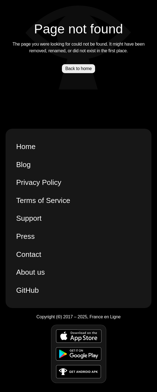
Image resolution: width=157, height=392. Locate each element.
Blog (23, 164)
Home (25, 146)
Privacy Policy (38, 182)
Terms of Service (43, 200)
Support (29, 218)
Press (25, 236)
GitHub (27, 290)
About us (30, 272)
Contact (28, 254)
